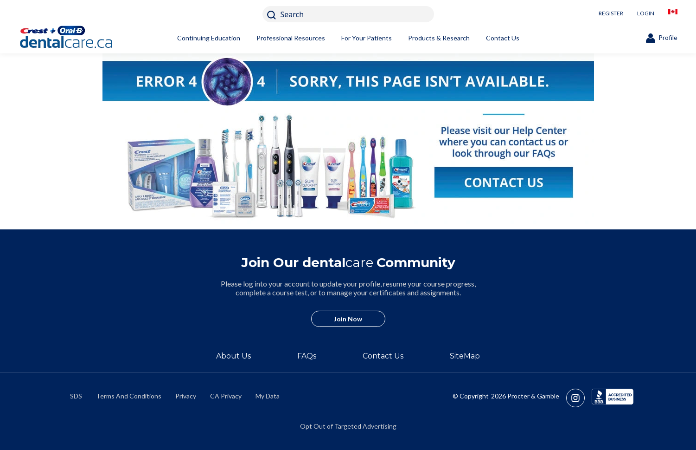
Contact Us (502, 38)
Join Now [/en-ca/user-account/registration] (348, 319)
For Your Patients (366, 38)
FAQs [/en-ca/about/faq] (306, 356)
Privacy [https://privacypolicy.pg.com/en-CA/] (185, 396)
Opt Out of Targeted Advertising (348, 426)
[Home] (81, 38)
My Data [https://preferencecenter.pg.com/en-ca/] (267, 396)
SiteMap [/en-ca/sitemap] (465, 356)
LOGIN (645, 13)
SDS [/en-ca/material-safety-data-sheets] (76, 396)
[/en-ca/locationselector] (672, 14)
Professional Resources (290, 38)
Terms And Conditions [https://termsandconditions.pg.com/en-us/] (128, 396)
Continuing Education (208, 38)
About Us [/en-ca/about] (233, 356)
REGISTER (611, 13)
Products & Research (439, 38)
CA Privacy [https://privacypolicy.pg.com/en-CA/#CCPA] (226, 396)
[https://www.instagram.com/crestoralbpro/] (579, 398)
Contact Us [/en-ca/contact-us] (383, 356)
